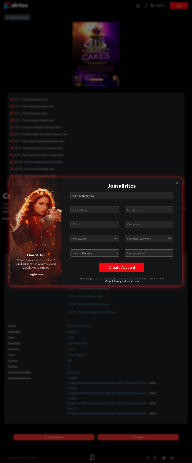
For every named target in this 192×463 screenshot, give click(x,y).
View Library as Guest (122, 284)
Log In (35, 278)
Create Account (122, 267)
